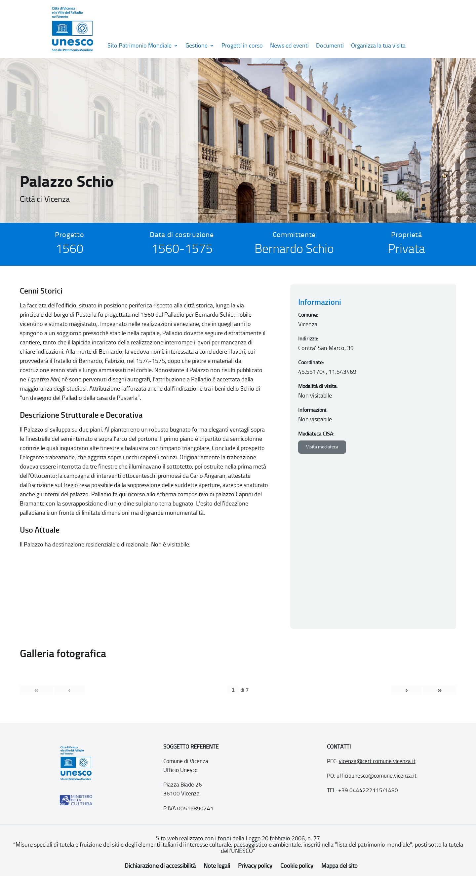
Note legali (217, 865)
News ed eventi (289, 45)
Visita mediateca (322, 447)
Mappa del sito (339, 865)
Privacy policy (255, 865)
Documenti (330, 45)
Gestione (196, 45)
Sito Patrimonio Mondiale (139, 45)
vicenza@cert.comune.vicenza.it (377, 761)
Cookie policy (296, 865)
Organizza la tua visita (378, 45)
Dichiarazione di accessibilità (160, 865)
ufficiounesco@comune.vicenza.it (376, 775)
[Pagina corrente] (233, 690)
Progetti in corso (242, 45)
